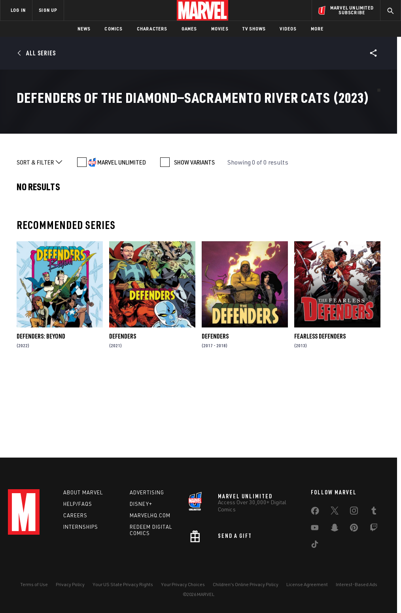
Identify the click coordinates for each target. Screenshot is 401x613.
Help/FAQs (77, 504)
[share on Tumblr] (374, 512)
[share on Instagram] (354, 512)
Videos (288, 29)
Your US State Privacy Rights (123, 584)
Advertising (147, 492)
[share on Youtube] (315, 529)
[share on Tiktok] (315, 546)
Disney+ (141, 504)
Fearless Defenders (320, 418)
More (317, 29)
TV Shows (254, 29)
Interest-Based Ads (356, 584)
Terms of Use (34, 584)
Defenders (122, 418)
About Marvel (83, 492)
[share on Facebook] (315, 513)
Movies (219, 29)
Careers (75, 515)
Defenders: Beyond (41, 418)
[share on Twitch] (374, 529)
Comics (113, 29)
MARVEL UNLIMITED (121, 244)
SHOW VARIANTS (194, 244)
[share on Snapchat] (335, 529)
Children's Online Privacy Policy (245, 584)
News (84, 29)
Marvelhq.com (150, 515)
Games (189, 29)
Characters (152, 29)
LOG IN (18, 10)
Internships (80, 527)
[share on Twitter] (335, 512)
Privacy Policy (70, 584)
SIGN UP (48, 10)
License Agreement (307, 584)
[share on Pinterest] (354, 529)
